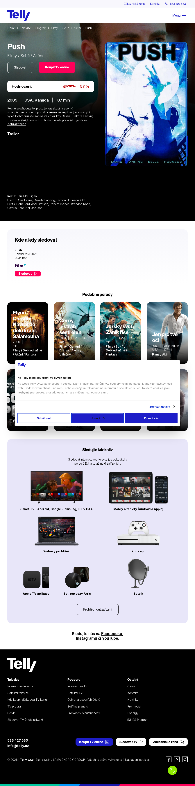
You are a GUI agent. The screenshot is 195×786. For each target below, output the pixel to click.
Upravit (98, 417)
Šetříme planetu (77, 706)
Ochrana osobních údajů (83, 699)
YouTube (110, 638)
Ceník (11, 713)
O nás (131, 686)
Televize (25, 28)
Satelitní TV (75, 693)
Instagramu (86, 638)
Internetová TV (77, 686)
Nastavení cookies (137, 759)
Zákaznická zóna (134, 4)
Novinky (132, 699)
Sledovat (20, 67)
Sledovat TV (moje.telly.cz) (25, 719)
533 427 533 (17, 740)
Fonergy (132, 713)
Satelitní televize (18, 693)
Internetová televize (20, 686)
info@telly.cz (18, 746)
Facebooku (111, 633)
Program (40, 28)
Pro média (134, 706)
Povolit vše (151, 417)
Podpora (73, 679)
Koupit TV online (57, 67)
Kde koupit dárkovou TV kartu (27, 699)
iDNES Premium (137, 719)
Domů (11, 28)
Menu (179, 15)
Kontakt (155, 4)
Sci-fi (65, 28)
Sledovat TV (131, 742)
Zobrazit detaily (159, 406)
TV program (15, 706)
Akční (77, 28)
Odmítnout (44, 417)
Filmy (54, 28)
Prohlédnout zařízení (97, 609)
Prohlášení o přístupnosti (83, 713)
